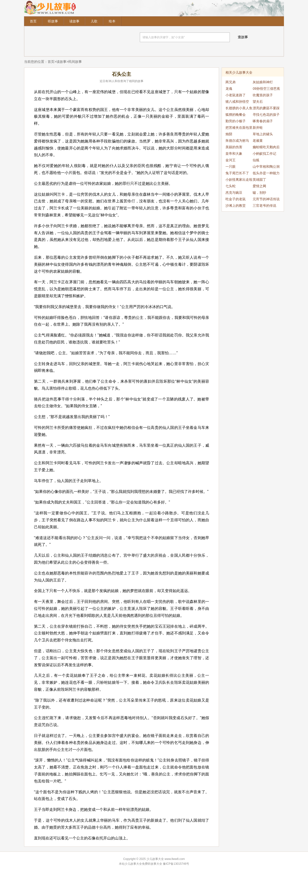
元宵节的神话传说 (266, 199)
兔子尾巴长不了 (237, 173)
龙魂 (228, 88)
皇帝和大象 (233, 153)
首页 (33, 21)
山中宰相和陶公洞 (266, 166)
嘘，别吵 (259, 192)
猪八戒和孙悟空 (237, 101)
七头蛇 (230, 186)
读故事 (74, 21)
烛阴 (228, 134)
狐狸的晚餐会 (235, 114)
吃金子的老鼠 (235, 199)
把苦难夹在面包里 (238, 127)
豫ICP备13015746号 (176, 863)
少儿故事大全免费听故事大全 (143, 863)
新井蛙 (258, 127)
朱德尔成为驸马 (237, 140)
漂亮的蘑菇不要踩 (266, 108)
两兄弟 (230, 82)
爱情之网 (259, 186)
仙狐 (256, 160)
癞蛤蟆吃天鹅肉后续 (266, 147)
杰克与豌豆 (233, 192)
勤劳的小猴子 (235, 121)
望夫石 (258, 101)
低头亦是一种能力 (266, 173)
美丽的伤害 (233, 147)
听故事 (53, 21)
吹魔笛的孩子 (263, 95)
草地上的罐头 (263, 134)
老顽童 (258, 140)
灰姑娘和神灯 (263, 82)
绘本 (112, 21)
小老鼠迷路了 (235, 95)
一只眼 (230, 166)
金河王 (230, 160)
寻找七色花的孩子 (266, 114)
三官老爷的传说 (264, 205)
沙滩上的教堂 (235, 205)
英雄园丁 (259, 179)
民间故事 (75, 62)
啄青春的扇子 (263, 121)
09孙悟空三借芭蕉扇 (266, 89)
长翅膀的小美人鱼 (238, 108)
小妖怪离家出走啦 (238, 179)
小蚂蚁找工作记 (264, 153)
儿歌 (94, 21)
